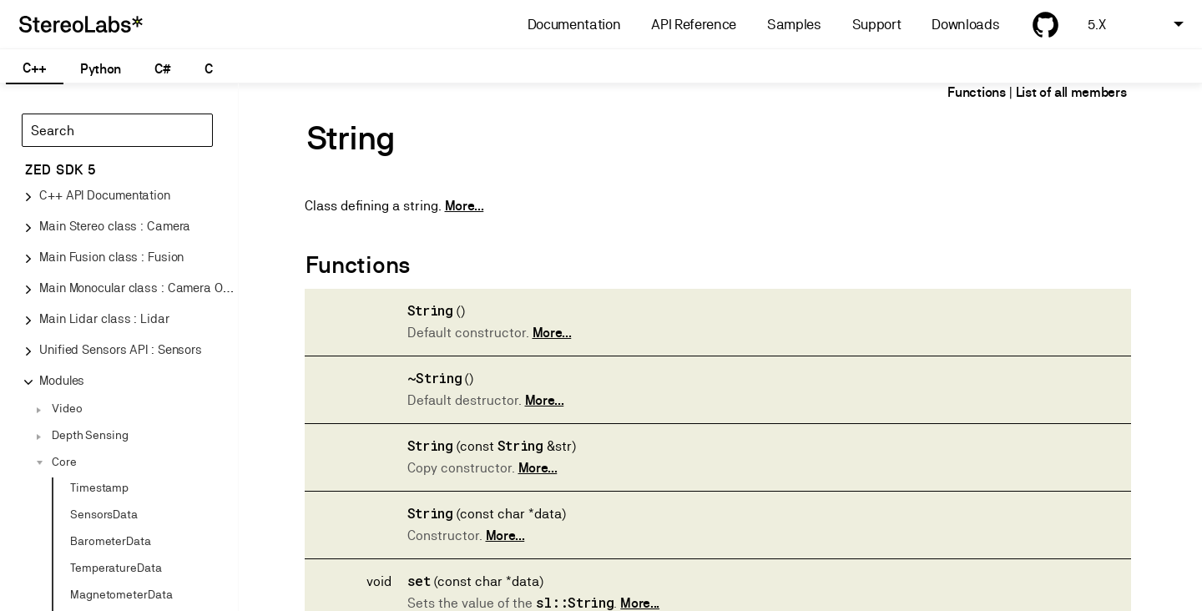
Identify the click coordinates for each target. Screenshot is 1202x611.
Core (64, 461)
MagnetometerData (121, 594)
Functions (976, 92)
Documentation (574, 25)
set (419, 580)
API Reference (693, 25)
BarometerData (110, 541)
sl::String (575, 602)
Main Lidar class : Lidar (104, 318)
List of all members (1071, 92)
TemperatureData (116, 567)
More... (464, 206)
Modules (61, 380)
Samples (794, 25)
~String (434, 377)
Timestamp (99, 487)
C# (162, 69)
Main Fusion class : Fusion (111, 257)
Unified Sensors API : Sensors (120, 349)
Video (67, 408)
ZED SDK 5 (60, 170)
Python (100, 69)
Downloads (965, 25)
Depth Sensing (90, 435)
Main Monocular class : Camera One (137, 287)
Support (877, 25)
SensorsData (104, 514)
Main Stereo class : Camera (114, 226)
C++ (35, 68)
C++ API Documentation (104, 195)
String (430, 310)
